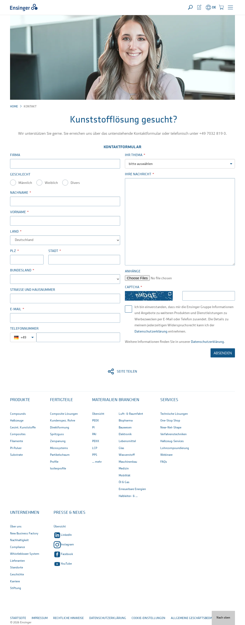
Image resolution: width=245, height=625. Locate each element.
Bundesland (20, 270)
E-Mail (15, 309)
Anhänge (132, 271)
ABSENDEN (223, 352)
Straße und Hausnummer (32, 290)
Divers (75, 183)
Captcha (132, 287)
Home (14, 106)
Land (14, 232)
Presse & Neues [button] (69, 512)
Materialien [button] (104, 400)
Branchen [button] (129, 400)
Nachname (19, 193)
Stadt (53, 251)
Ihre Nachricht (138, 174)
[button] (230, 7)
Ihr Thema (133, 155)
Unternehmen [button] (24, 512)
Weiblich (51, 183)
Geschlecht (20, 174)
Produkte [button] (20, 400)
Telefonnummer (24, 329)
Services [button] (169, 400)
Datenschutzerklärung (150, 331)
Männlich (25, 183)
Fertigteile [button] (61, 400)
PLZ (13, 251)
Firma (15, 155)
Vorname (18, 212)
